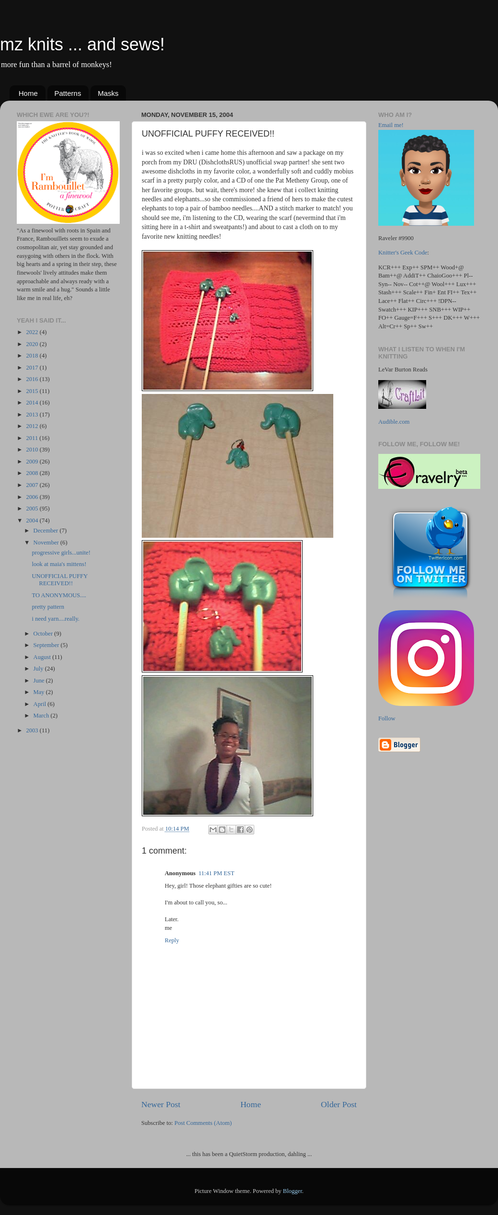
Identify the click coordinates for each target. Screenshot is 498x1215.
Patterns (68, 93)
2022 (32, 332)
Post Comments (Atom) (203, 1123)
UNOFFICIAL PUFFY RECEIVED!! (59, 580)
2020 (32, 344)
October (44, 633)
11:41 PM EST (216, 873)
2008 (32, 473)
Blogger (292, 1191)
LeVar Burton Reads (403, 369)
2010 (32, 449)
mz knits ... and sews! (82, 44)
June (40, 680)
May (40, 692)
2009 (32, 461)
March (42, 715)
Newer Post (161, 1104)
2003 (32, 730)
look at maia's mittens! (59, 564)
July (39, 668)
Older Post (339, 1104)
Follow (387, 718)
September (47, 645)
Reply (172, 940)
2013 (32, 414)
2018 (32, 355)
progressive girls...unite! (61, 552)
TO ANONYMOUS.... (59, 595)
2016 (32, 379)
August (43, 657)
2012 (32, 426)
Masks (108, 93)
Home (28, 93)
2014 (32, 402)
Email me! (391, 125)
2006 (32, 497)
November (47, 542)
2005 (32, 508)
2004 (32, 520)
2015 (32, 391)
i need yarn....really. (55, 618)
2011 (32, 438)
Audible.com (393, 421)
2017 (32, 367)
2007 (32, 485)
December (47, 530)
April (41, 704)
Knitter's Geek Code (402, 252)
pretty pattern (48, 606)
